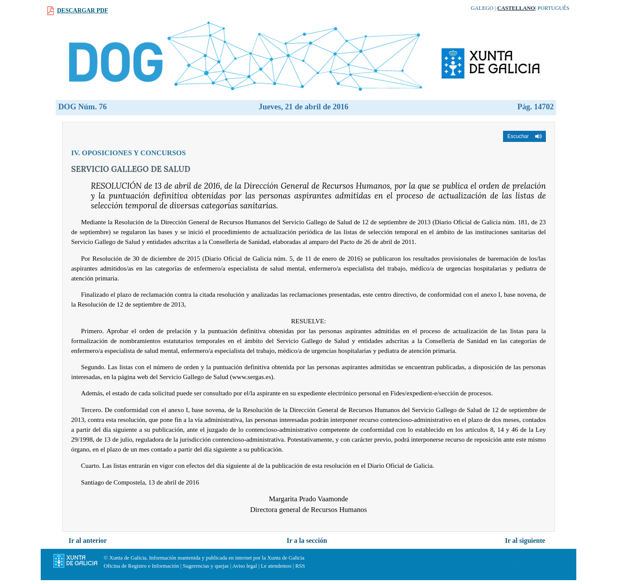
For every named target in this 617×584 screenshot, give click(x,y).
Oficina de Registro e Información (141, 566)
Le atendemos (276, 566)
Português (553, 8)
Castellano (516, 8)
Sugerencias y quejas (206, 566)
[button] (524, 136)
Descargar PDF (82, 10)
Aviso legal (244, 566)
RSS (300, 566)
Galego (482, 8)
